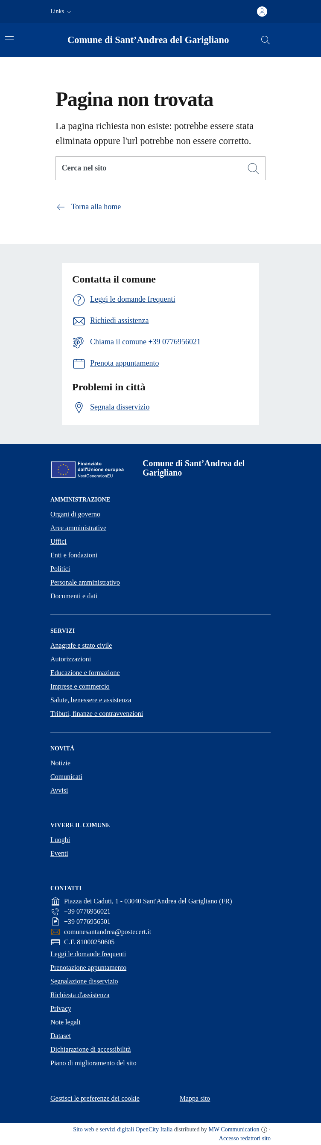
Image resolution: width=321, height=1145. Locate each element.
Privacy (60, 1008)
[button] (61, 11)
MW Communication (234, 1129)
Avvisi (59, 790)
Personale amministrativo (85, 582)
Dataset (60, 1035)
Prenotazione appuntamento (88, 967)
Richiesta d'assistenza (79, 994)
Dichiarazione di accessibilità (90, 1049)
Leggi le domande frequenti (88, 954)
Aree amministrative (78, 527)
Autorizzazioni (70, 659)
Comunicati (66, 776)
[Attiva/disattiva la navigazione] (9, 39)
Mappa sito (195, 1098)
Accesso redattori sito (245, 1138)
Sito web (83, 1129)
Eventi (59, 853)
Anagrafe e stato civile (81, 645)
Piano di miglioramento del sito (93, 1063)
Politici (60, 568)
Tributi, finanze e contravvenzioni (96, 713)
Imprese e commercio (80, 686)
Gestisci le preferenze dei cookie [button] (95, 1098)
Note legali (65, 1022)
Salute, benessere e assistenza (90, 700)
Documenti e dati (73, 596)
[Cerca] (253, 169)
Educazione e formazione (85, 672)
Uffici (58, 541)
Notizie (60, 763)
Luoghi (60, 839)
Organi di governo (75, 514)
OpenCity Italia (154, 1129)
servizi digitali (117, 1129)
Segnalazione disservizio (84, 981)
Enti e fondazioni (73, 555)
